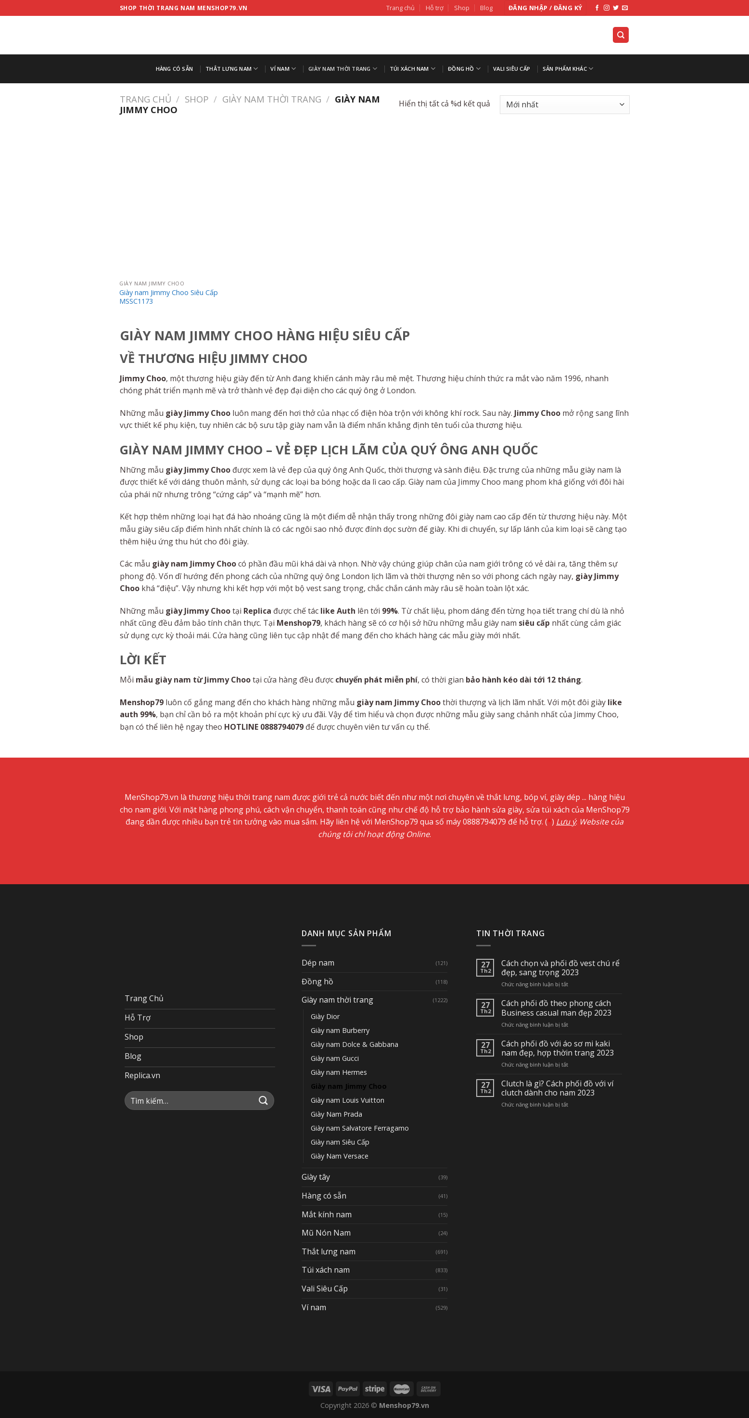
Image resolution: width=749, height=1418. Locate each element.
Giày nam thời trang (342, 68)
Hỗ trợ (435, 7)
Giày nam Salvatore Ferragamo (360, 1128)
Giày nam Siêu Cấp (340, 1142)
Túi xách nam (412, 68)
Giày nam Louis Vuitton (347, 1100)
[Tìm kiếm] (621, 35)
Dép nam (318, 962)
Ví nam (283, 68)
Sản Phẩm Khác (568, 68)
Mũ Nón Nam (326, 1232)
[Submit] (263, 1100)
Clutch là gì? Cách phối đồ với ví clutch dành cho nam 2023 (557, 1088)
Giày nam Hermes (339, 1072)
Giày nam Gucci (335, 1058)
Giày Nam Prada (336, 1114)
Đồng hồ (464, 68)
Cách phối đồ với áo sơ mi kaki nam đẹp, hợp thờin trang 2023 (557, 1048)
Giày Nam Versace (339, 1155)
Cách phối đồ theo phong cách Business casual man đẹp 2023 (556, 1008)
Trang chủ (400, 7)
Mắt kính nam (327, 1214)
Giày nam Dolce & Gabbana (354, 1044)
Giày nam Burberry (340, 1030)
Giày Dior (325, 1016)
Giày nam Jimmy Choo (349, 1086)
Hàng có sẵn (174, 68)
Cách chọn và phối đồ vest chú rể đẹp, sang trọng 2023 (560, 968)
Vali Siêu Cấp (511, 68)
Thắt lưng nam (231, 68)
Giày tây (316, 1177)
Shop (462, 7)
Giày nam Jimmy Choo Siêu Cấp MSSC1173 (168, 297)
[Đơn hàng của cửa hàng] (564, 104)
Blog (486, 7)
